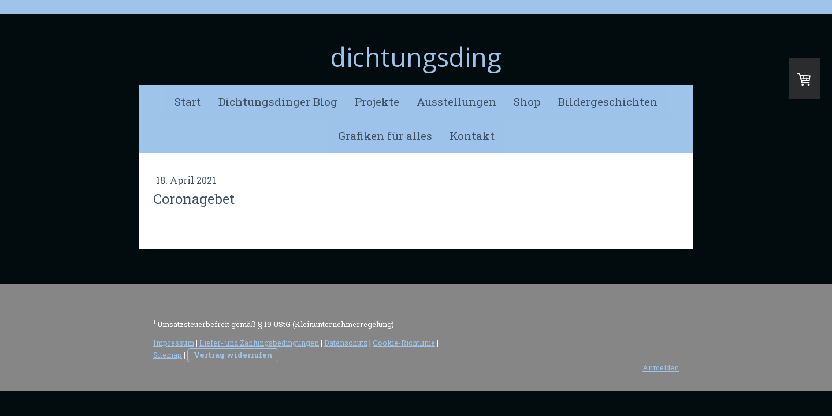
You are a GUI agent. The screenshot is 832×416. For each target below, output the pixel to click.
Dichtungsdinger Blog (277, 101)
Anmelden (660, 367)
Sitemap (167, 354)
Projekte (377, 101)
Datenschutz (345, 342)
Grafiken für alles (385, 135)
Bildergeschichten (608, 101)
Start (187, 101)
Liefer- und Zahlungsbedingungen (259, 342)
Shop (527, 101)
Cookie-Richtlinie (404, 342)
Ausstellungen (456, 101)
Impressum (173, 342)
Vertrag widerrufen (233, 354)
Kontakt (472, 135)
